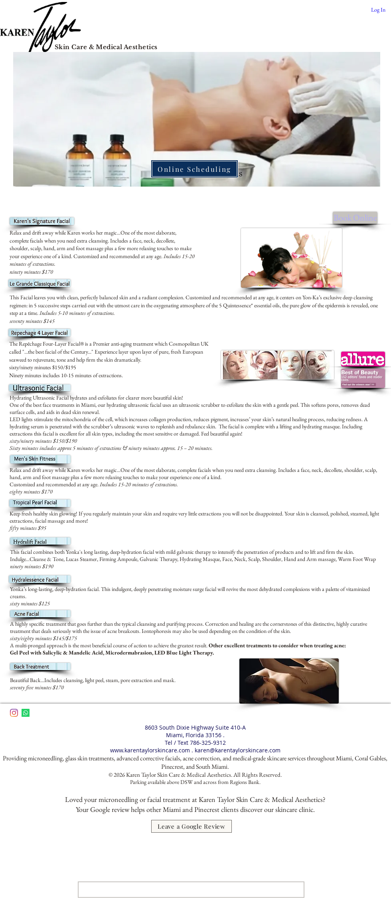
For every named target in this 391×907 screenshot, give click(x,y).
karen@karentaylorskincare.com (237, 750)
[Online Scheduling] (194, 169)
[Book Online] (355, 218)
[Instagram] (14, 713)
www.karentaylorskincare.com (150, 750)
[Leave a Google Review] (191, 826)
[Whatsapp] (26, 713)
